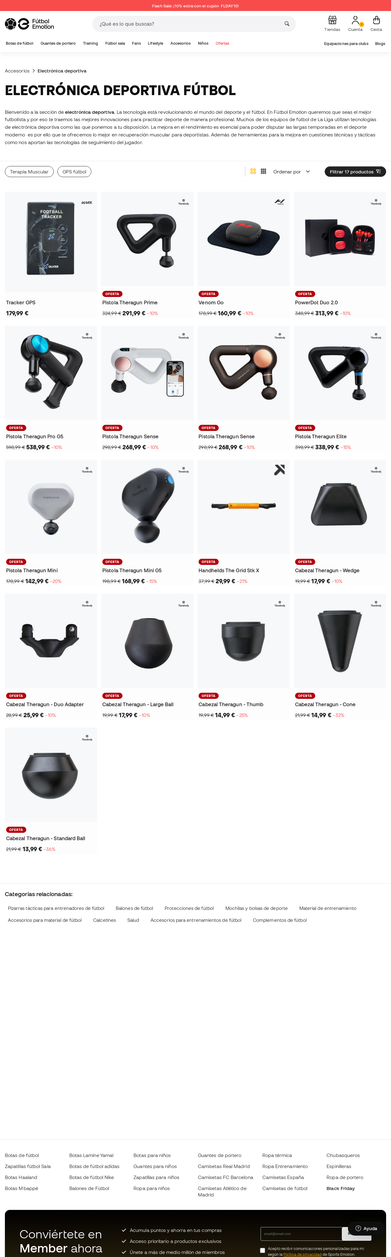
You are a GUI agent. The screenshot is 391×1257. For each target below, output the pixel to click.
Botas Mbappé (21, 1188)
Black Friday (341, 1188)
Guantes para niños (155, 1166)
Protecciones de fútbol (189, 908)
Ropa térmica (277, 1155)
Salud (133, 920)
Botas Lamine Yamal (91, 1155)
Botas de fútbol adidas (94, 1166)
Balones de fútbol (134, 908)
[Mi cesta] (376, 24)
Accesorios (180, 43)
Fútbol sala (115, 43)
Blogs (380, 43)
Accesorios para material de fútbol (45, 920)
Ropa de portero (345, 1177)
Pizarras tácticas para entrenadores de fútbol (56, 908)
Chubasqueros (343, 1155)
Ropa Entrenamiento (285, 1166)
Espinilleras (339, 1166)
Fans (136, 43)
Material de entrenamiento (327, 908)
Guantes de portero (58, 43)
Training (90, 43)
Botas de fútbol (19, 43)
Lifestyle (155, 43)
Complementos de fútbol (280, 920)
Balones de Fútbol (89, 1188)
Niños (203, 43)
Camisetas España (283, 1177)
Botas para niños (152, 1155)
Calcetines (104, 920)
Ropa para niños (151, 1188)
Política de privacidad (302, 1254)
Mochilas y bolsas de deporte (256, 908)
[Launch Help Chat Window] (366, 1229)
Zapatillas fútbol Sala (28, 1166)
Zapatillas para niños (156, 1177)
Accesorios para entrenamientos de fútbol (196, 920)
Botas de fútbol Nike (91, 1177)
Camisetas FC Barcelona (225, 1177)
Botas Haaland (21, 1177)
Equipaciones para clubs (346, 43)
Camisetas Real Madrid (224, 1166)
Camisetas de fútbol (284, 1188)
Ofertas (222, 43)
